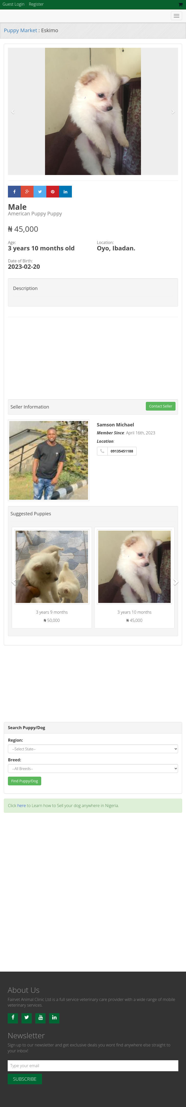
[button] (13, 111)
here (21, 805)
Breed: (14, 760)
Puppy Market (21, 30)
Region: (15, 740)
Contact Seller (160, 406)
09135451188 (122, 451)
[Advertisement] (93, 358)
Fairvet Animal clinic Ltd (37, 15)
